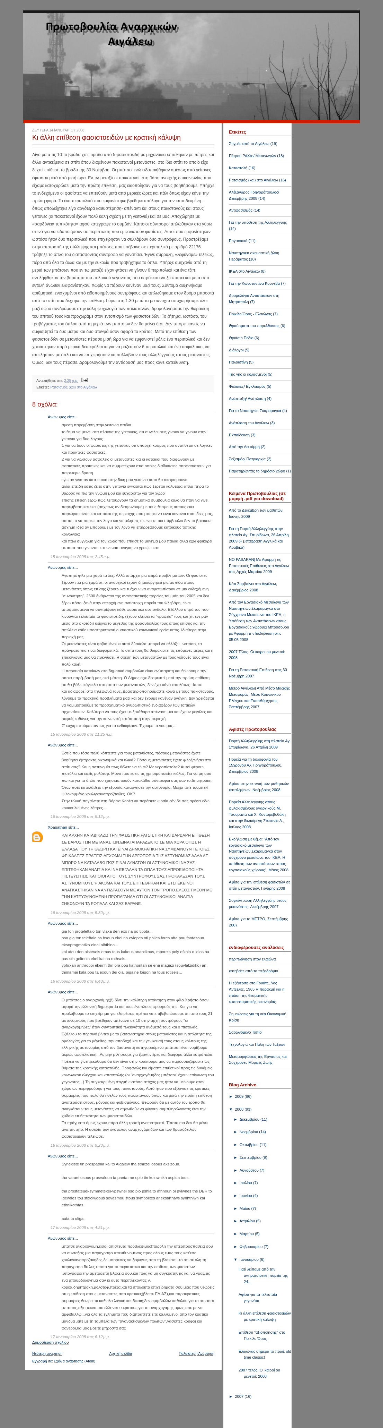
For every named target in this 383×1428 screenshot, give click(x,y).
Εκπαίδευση (239, 435)
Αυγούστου (250, 1170)
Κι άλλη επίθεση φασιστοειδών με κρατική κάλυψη (106, 137)
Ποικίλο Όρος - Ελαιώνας (250, 314)
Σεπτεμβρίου (251, 1157)
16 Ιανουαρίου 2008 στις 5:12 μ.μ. (80, 816)
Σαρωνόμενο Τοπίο (245, 1032)
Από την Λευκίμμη (244, 447)
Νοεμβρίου (249, 1132)
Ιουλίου (246, 1183)
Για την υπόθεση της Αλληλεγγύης (258, 222)
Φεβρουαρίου (252, 1247)
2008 (239, 1109)
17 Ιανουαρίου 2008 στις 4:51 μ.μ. (80, 1227)
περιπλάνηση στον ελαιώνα (252, 959)
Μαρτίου (247, 1234)
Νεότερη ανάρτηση (47, 1353)
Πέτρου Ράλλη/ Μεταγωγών (252, 156)
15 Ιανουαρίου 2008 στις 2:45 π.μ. (80, 557)
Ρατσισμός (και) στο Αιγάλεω (74, 387)
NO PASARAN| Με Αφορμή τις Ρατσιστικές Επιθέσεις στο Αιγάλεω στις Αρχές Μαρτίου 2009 (259, 565)
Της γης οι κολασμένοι (248, 374)
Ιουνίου (246, 1196)
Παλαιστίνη (238, 362)
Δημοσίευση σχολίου (50, 1342)
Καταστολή (238, 168)
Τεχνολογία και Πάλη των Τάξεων (257, 1044)
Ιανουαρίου (250, 1259)
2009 (239, 1096)
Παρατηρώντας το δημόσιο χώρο (257, 471)
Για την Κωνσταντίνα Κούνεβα (254, 283)
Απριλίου (248, 1221)
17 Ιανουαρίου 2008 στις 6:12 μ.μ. (80, 1337)
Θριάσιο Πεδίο (241, 338)
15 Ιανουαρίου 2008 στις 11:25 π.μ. (82, 734)
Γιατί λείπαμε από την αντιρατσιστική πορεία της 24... (263, 1275)
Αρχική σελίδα (120, 1353)
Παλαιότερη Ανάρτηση (196, 1353)
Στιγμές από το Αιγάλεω (249, 144)
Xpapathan (57, 827)
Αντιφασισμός (240, 210)
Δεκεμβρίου (250, 1119)
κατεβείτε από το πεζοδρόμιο (253, 971)
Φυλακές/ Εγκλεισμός (247, 386)
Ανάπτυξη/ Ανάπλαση (247, 398)
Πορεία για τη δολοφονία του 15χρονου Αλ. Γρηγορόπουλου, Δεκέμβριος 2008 (255, 765)
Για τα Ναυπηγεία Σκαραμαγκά (255, 411)
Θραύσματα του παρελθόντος (254, 326)
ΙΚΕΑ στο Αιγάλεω (244, 271)
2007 (239, 1396)
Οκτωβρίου (250, 1145)
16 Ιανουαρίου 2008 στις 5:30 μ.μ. (80, 912)
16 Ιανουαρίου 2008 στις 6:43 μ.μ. (80, 981)
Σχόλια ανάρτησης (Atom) (75, 1361)
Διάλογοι (236, 350)
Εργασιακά (238, 241)
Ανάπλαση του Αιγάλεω (249, 423)
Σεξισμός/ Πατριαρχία (247, 459)
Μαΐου (245, 1208)
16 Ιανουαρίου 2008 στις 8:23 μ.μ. (80, 1145)
